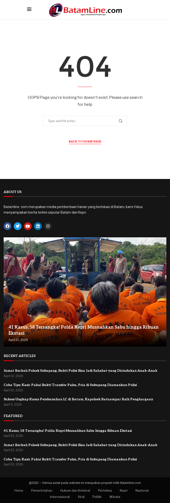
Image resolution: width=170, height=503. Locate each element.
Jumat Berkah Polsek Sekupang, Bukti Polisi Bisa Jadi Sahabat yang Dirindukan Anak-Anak (80, 371)
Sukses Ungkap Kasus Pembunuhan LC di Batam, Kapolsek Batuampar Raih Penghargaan (78, 399)
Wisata (114, 497)
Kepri (124, 490)
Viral (81, 497)
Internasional (60, 497)
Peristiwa (105, 490)
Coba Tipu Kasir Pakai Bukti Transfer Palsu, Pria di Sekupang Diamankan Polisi (70, 385)
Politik (96, 497)
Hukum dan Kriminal (75, 490)
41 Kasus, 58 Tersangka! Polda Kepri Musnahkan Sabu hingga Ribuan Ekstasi (68, 431)
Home (18, 490)
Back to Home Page (85, 141)
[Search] (140, 10)
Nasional (142, 490)
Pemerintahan (41, 490)
